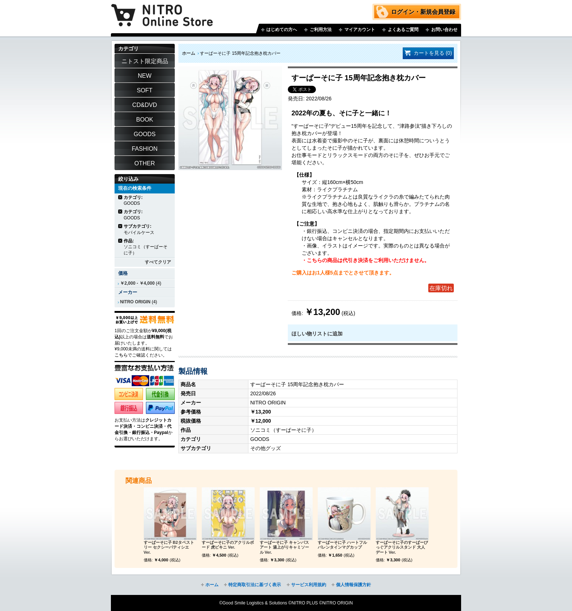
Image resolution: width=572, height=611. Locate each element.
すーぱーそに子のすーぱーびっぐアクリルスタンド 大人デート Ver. (402, 547)
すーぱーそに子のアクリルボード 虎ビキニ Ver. (228, 545)
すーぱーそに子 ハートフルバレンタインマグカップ (342, 545)
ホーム (188, 53)
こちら (121, 355)
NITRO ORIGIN (135, 301)
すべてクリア (158, 262)
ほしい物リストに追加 (317, 334)
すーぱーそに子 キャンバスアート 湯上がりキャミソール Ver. (284, 547)
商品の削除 (120, 197)
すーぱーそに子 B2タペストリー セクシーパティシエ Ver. (169, 547)
